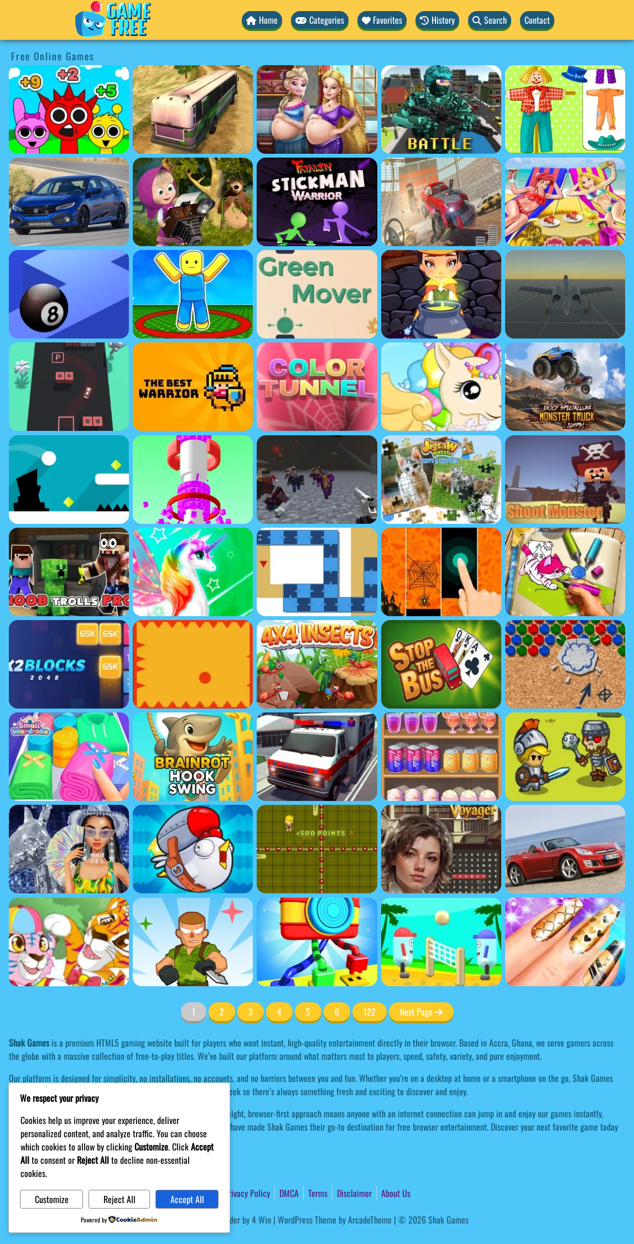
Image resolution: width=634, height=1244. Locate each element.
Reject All (119, 1199)
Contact (537, 20)
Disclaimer (354, 1193)
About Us (395, 1193)
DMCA (289, 1193)
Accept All (187, 1199)
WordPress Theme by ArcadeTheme (335, 1219)
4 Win (261, 1219)
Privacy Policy (247, 1193)
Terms (318, 1193)
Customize (52, 1199)
